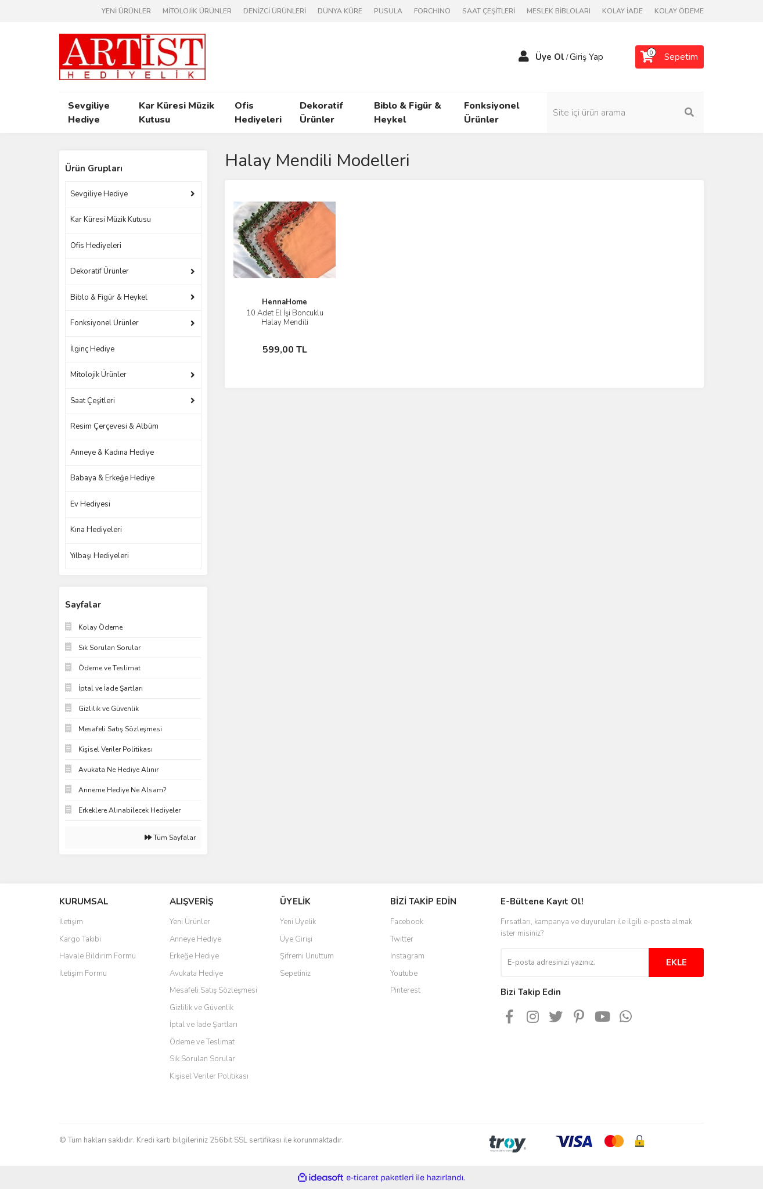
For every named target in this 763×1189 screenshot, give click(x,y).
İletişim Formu (83, 973)
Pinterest (405, 990)
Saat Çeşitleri (92, 401)
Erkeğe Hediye (194, 956)
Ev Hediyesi (90, 504)
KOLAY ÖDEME (679, 11)
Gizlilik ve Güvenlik (201, 1008)
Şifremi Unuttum (307, 956)
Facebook (406, 922)
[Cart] (669, 57)
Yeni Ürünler (190, 922)
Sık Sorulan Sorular (202, 1059)
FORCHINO (432, 11)
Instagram (407, 956)
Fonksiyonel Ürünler (104, 323)
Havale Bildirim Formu (97, 956)
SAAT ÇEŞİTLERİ (488, 11)
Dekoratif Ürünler (99, 271)
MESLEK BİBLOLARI (559, 11)
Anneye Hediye (195, 939)
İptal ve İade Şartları (203, 1024)
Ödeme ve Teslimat (202, 1042)
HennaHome (284, 302)
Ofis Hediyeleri (95, 245)
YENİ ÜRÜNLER (126, 11)
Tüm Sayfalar (170, 837)
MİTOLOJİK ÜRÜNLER (197, 11)
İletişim (71, 922)
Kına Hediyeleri (96, 530)
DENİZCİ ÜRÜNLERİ (274, 11)
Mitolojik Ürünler (98, 374)
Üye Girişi (296, 939)
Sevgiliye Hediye (99, 194)
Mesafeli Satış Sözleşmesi (213, 990)
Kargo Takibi (80, 939)
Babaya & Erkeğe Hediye (112, 478)
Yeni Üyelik (298, 922)
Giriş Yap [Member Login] (586, 57)
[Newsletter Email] (575, 962)
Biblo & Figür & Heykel (108, 297)
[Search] (625, 112)
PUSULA (388, 11)
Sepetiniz (295, 973)
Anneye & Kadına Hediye (112, 452)
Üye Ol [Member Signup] (549, 57)
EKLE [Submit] (676, 962)
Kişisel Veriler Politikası (209, 1076)
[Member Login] (524, 57)
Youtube (404, 973)
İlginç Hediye (92, 349)
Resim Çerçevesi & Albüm (114, 426)
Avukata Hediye (196, 973)
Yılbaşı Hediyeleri (99, 556)
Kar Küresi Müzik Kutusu (110, 219)
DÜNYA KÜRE (340, 11)
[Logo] (132, 56)
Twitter (401, 939)
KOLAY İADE (622, 11)
